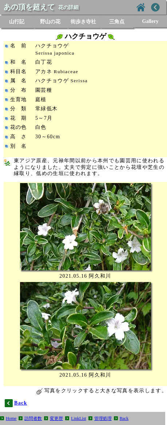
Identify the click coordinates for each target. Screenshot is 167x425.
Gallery (150, 21)
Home (11, 418)
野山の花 (50, 21)
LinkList (78, 418)
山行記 (16, 21)
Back (124, 418)
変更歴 (56, 418)
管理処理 (103, 418)
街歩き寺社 (83, 21)
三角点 (116, 21)
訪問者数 (33, 418)
